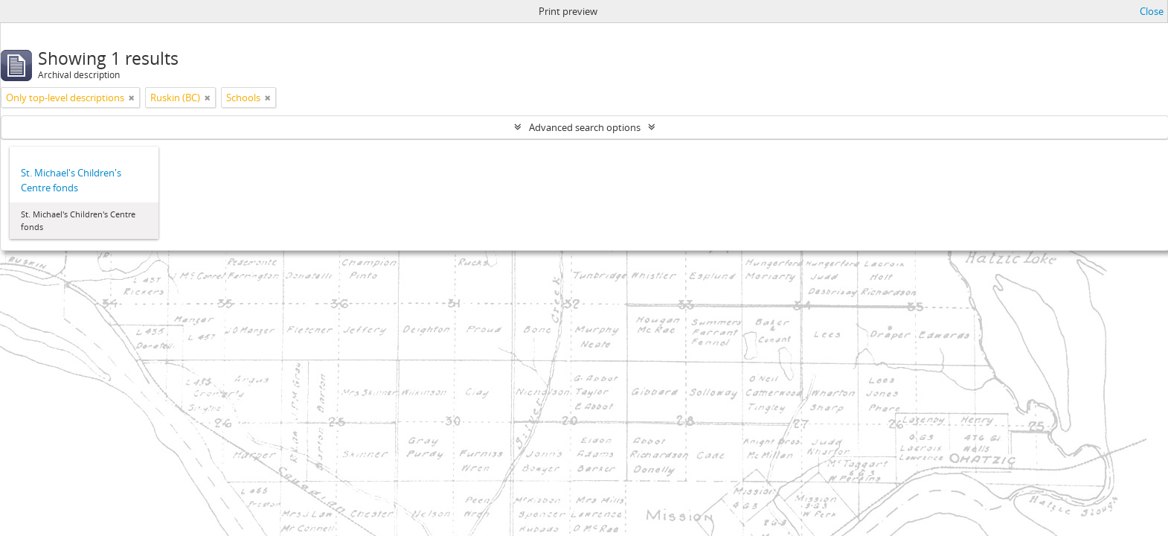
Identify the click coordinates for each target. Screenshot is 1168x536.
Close (1152, 11)
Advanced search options (585, 127)
